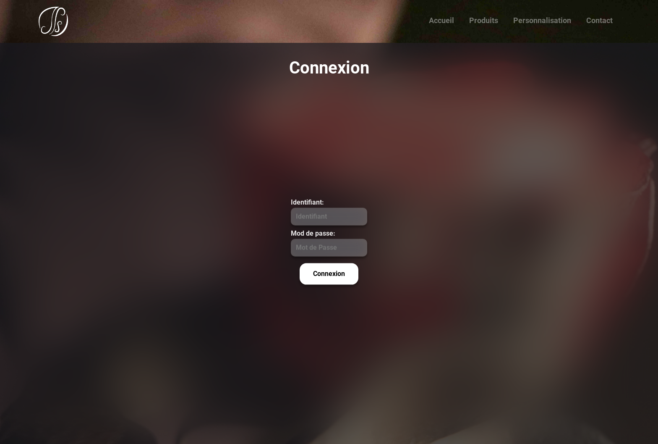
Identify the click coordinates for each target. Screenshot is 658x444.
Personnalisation (542, 20)
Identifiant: (307, 202)
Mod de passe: (313, 233)
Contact (599, 20)
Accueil (441, 20)
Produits (483, 20)
